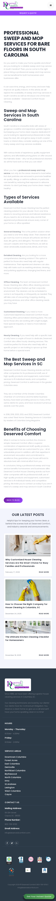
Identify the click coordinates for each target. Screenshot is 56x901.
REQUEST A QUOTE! (28, 13)
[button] (50, 5)
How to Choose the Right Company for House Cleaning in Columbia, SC (26, 606)
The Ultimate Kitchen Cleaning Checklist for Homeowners (27, 638)
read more (44, 572)
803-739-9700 (41, 885)
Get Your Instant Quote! (39, 896)
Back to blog (13, 500)
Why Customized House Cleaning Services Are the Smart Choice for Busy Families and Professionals (26, 563)
